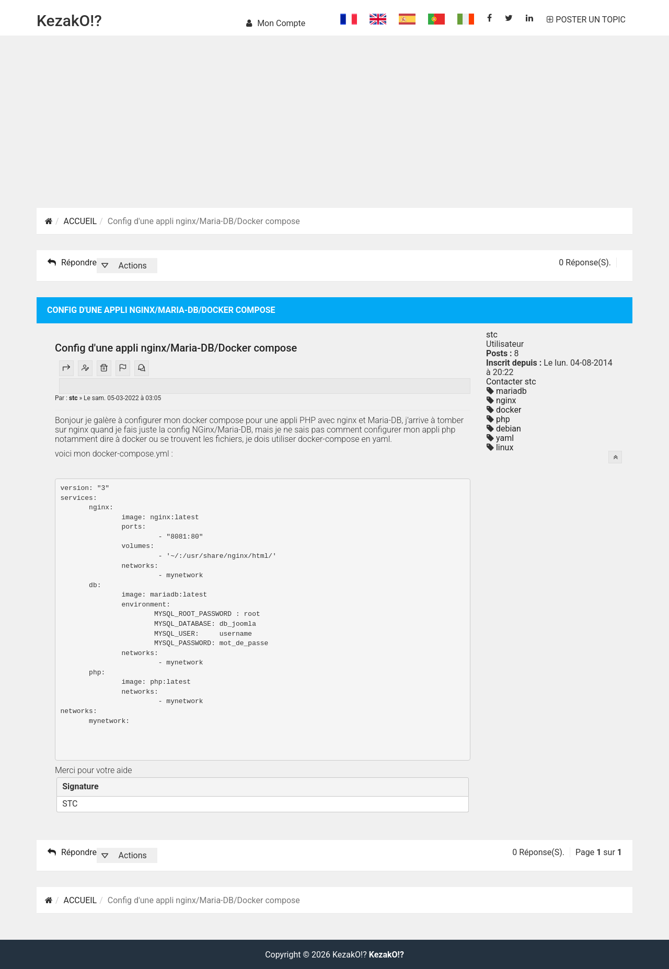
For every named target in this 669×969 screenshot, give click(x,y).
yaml (504, 438)
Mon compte (275, 23)
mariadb (510, 391)
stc (74, 398)
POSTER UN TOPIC (586, 20)
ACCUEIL (80, 221)
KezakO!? (69, 20)
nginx (505, 400)
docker (507, 410)
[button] (127, 265)
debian (507, 429)
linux (503, 447)
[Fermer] (458, 786)
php (502, 419)
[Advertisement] (334, 135)
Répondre (72, 262)
